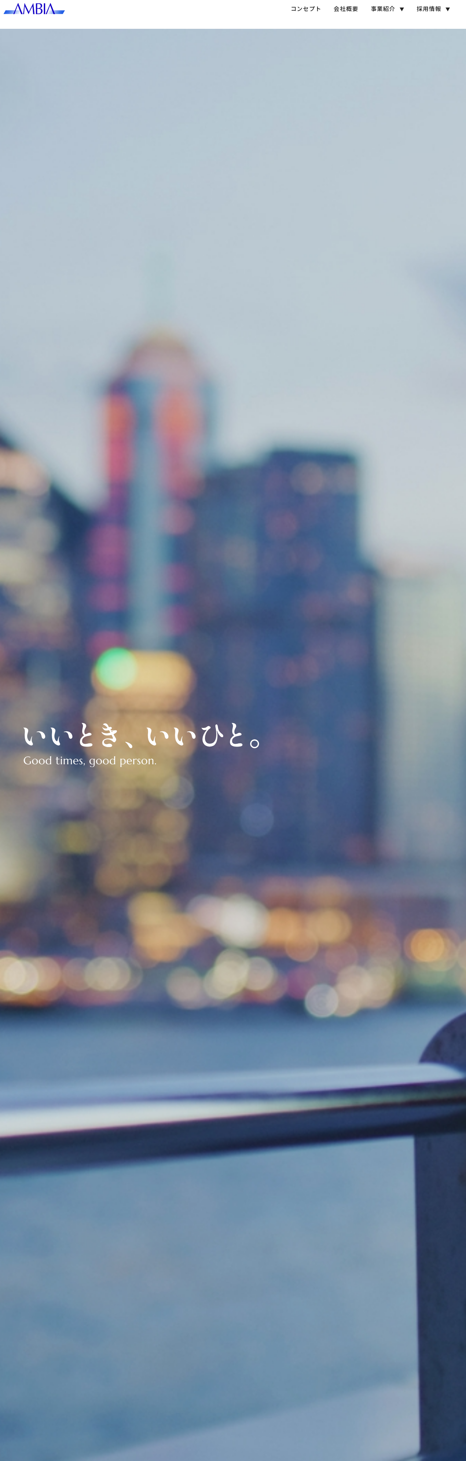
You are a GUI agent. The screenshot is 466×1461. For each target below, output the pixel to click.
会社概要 (337, 14)
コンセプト (297, 14)
